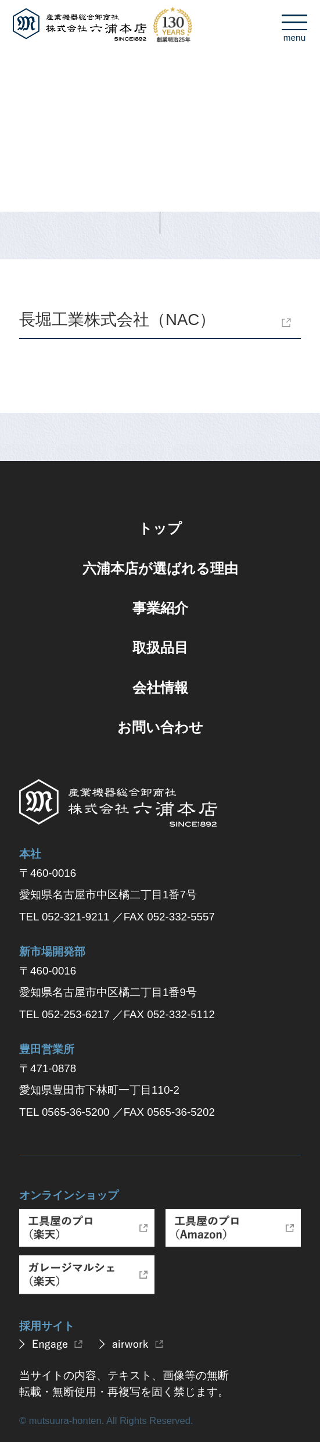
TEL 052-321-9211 (64, 917)
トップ (160, 528)
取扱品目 (160, 647)
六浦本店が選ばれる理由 (160, 568)
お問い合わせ (160, 727)
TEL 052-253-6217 (64, 1014)
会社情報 (160, 687)
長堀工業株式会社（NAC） (117, 319)
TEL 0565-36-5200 (64, 1112)
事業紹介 (160, 608)
